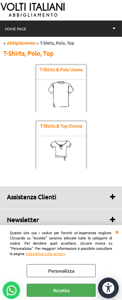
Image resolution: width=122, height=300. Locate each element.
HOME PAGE (15, 28)
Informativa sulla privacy (45, 253)
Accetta (61, 290)
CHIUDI (117, 231)
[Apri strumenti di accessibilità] (108, 288)
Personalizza (61, 271)
